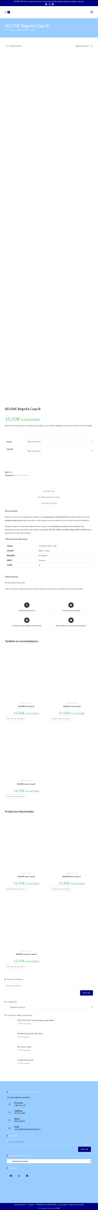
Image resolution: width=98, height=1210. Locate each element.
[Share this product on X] (26, 607)
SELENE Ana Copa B (26, 876)
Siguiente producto (82, 46)
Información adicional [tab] (49, 497)
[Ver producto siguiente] (91, 46)
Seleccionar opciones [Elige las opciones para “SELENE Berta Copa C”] (61, 889)
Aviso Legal (63, 1205)
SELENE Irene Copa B (26, 784)
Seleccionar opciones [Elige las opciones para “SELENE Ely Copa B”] (15, 719)
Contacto (31, 1205)
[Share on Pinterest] (26, 622)
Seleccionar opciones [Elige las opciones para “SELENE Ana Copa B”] (15, 889)
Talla (9, 442)
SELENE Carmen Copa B (26, 954)
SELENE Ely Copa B (26, 706)
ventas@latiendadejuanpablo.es (27, 1129)
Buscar (86, 993)
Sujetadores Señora (21, 475)
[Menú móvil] (91, 12)
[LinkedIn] (52, 4)
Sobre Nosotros (19, 1205)
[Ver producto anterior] (7, 46)
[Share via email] (71, 622)
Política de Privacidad (76, 1205)
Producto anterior (15, 46)
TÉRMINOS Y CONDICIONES (46, 1205)
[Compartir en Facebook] (71, 607)
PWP (58, 1208)
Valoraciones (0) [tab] (49, 503)
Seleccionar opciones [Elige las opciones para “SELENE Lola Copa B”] (61, 719)
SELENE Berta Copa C (71, 876)
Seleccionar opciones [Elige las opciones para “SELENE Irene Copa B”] (15, 796)
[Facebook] (46, 4)
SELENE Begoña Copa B (26, 30)
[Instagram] (49, 4)
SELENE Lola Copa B (71, 706)
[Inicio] (6, 30)
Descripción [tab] (49, 491)
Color (9, 449)
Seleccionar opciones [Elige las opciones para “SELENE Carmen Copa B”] (15, 967)
